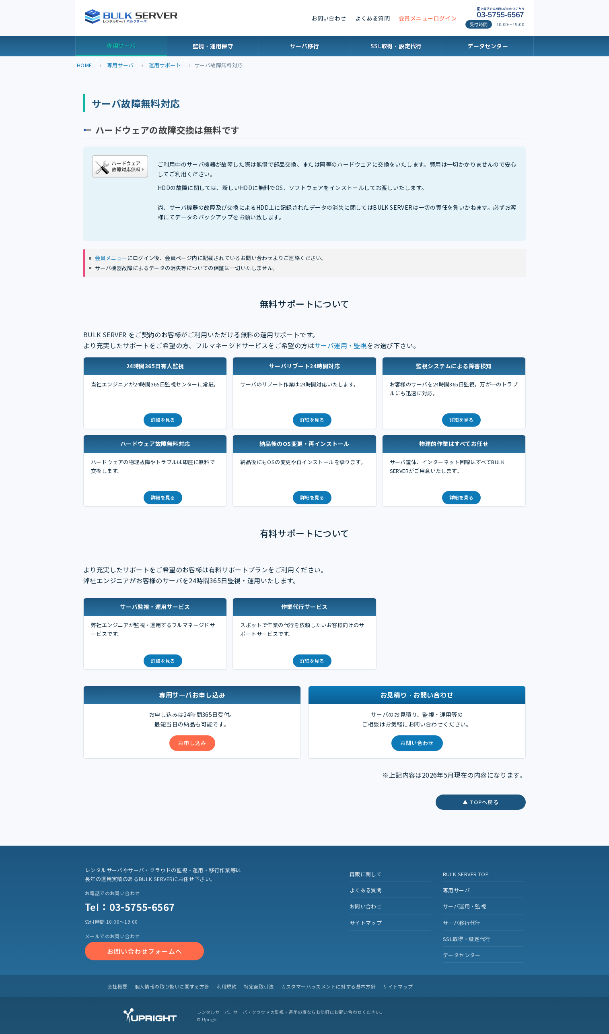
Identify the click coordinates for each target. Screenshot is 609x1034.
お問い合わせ (328, 18)
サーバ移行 (304, 46)
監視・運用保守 (213, 46)
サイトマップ (366, 923)
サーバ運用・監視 (340, 345)
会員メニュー (111, 258)
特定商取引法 (259, 986)
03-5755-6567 (142, 907)
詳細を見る (163, 419)
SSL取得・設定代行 (396, 46)
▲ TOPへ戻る (481, 802)
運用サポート (165, 65)
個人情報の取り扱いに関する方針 (172, 986)
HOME (84, 65)
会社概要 (117, 986)
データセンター (487, 46)
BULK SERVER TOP (466, 874)
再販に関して (366, 874)
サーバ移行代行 (462, 923)
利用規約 (227, 986)
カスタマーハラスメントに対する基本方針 (328, 986)
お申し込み (192, 743)
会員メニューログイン (428, 18)
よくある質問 (372, 18)
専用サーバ (121, 46)
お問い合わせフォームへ (144, 951)
